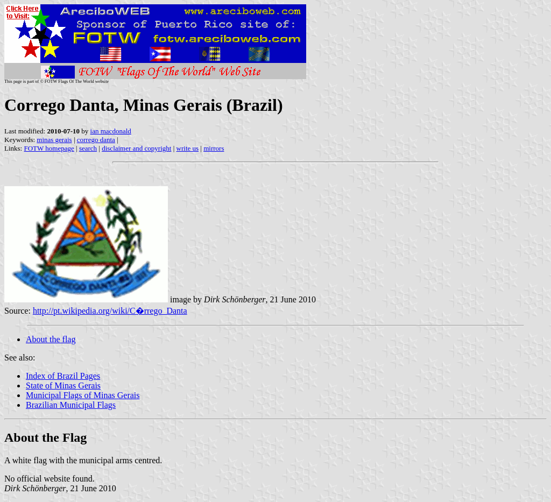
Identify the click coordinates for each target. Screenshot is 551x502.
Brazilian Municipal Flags (71, 404)
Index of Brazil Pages (63, 375)
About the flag (50, 339)
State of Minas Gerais (63, 385)
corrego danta (96, 140)
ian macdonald (110, 131)
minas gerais (54, 140)
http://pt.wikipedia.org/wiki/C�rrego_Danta (110, 310)
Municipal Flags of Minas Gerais (83, 395)
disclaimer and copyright (136, 148)
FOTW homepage (49, 148)
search (88, 148)
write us (187, 148)
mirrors (213, 148)
